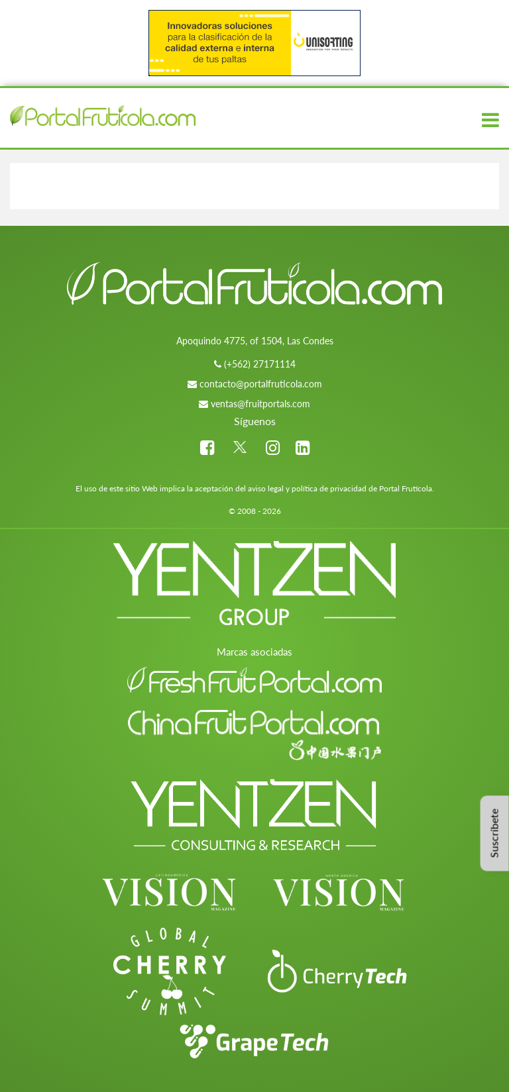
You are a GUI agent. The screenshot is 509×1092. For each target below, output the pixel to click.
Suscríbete (494, 833)
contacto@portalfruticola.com (260, 383)
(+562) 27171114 (260, 364)
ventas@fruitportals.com (260, 403)
